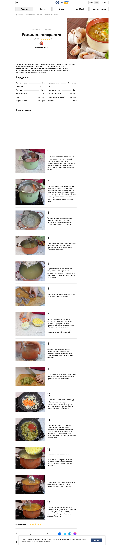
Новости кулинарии (99, 9)
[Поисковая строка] (104, 2)
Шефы (61, 9)
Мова (91, 2)
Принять (96, 540)
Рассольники (38, 14)
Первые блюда (29, 14)
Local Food (80, 9)
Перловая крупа (53, 83)
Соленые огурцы (53, 90)
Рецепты (24, 9)
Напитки (43, 9)
